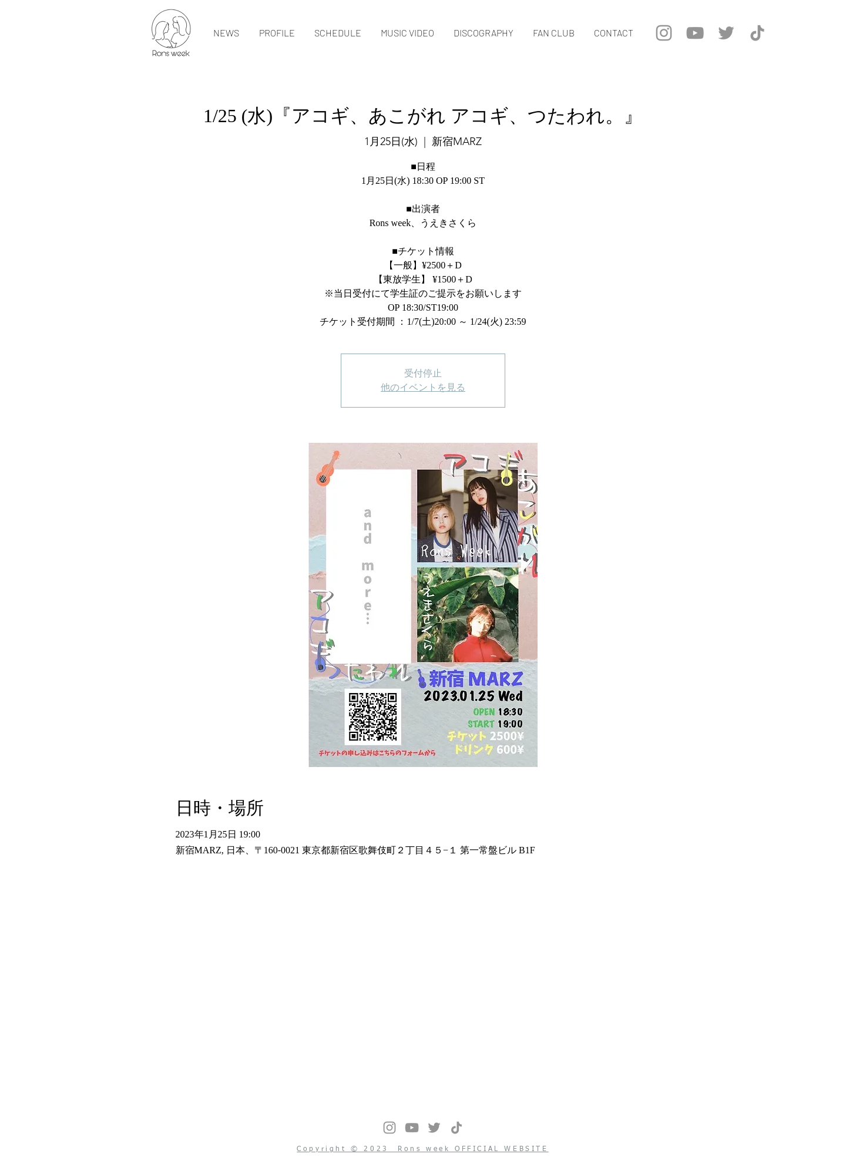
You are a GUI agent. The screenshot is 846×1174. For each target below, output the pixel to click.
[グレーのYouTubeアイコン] (695, 32)
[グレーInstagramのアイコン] (663, 32)
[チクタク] (757, 32)
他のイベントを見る (423, 387)
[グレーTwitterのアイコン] (726, 32)
